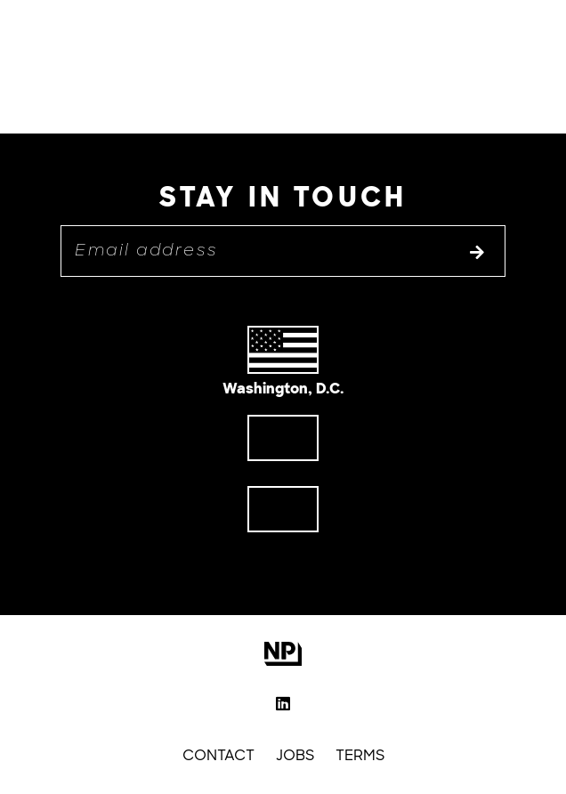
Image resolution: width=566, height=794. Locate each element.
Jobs (295, 755)
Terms (360, 755)
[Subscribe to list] (477, 253)
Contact (218, 755)
